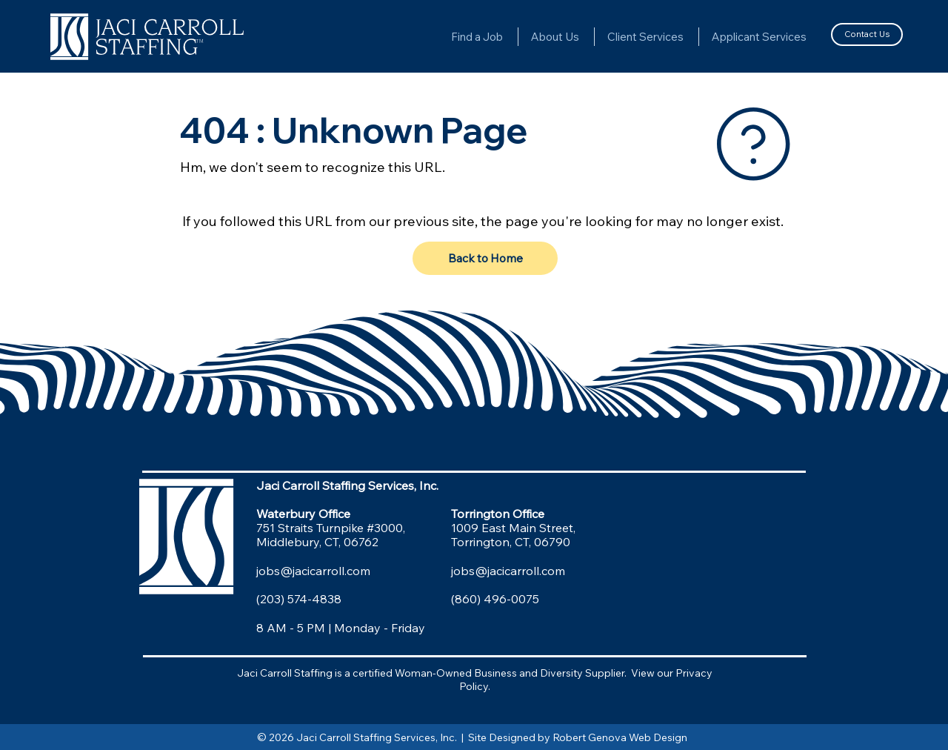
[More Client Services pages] (690, 36)
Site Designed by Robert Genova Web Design (580, 737)
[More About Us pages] (586, 36)
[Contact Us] (866, 34)
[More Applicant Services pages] (813, 36)
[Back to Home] (485, 259)
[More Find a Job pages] (509, 36)
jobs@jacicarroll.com (313, 570)
